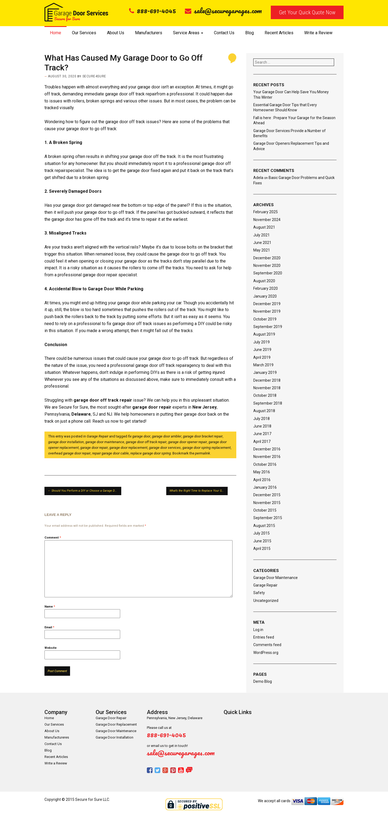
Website (50, 648)
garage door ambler (166, 436)
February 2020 (265, 288)
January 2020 (265, 296)
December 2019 (266, 304)
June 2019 (262, 349)
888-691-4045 (152, 10)
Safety (259, 593)
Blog (249, 32)
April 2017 (262, 441)
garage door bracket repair (203, 436)
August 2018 (264, 411)
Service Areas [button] (188, 32)
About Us (115, 32)
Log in (258, 630)
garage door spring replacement (206, 448)
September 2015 (267, 518)
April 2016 (262, 480)
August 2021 (264, 227)
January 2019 (265, 372)
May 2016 (261, 472)
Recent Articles (279, 32)
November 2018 (266, 388)
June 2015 (262, 541)
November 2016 (266, 456)
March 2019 (263, 365)
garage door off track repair (103, 400)
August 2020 (264, 281)
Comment (52, 537)
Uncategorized (265, 600)
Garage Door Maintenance (275, 577)
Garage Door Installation (114, 737)
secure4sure (94, 76)
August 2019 (264, 334)
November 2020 (266, 265)
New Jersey (204, 407)
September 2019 (267, 327)
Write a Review (318, 32)
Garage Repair (97, 436)
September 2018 (267, 403)
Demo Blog (262, 681)
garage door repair (151, 407)
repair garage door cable (110, 453)
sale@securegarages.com (223, 10)
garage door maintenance (104, 442)
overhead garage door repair (69, 453)
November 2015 (266, 503)
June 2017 (262, 434)
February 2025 (265, 212)
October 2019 (264, 319)
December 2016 (266, 449)
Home (55, 32)
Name (49, 606)
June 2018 (262, 426)
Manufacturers (148, 32)
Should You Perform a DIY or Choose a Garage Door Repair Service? (84, 490)
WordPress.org (265, 652)
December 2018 (266, 380)
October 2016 (264, 464)
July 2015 (261, 533)
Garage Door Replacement (116, 724)
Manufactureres (56, 737)
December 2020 (266, 258)
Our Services (84, 32)
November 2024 (266, 220)
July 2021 (261, 235)
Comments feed (267, 645)
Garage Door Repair (111, 718)
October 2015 (264, 510)
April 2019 (262, 357)
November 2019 (266, 311)
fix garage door (139, 436)
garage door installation (66, 442)
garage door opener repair (187, 442)
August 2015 (264, 525)
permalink (202, 453)
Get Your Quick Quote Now (307, 12)
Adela (258, 177)
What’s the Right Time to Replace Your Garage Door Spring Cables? (198, 490)
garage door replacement (128, 448)
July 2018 (261, 418)
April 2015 (262, 548)
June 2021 (262, 242)
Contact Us (224, 32)
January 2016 (265, 487)
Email (49, 627)
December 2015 (266, 495)
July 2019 (261, 342)
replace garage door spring (150, 453)
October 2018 (264, 395)
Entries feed (263, 637)
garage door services (165, 448)
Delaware (81, 414)
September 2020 (267, 273)
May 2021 (261, 250)
